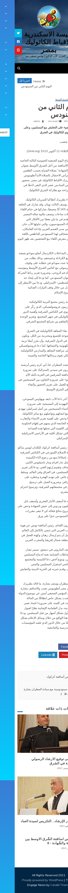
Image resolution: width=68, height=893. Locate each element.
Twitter (33, 647)
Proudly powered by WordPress (28, 880)
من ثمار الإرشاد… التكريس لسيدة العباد (34, 821)
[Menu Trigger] (60, 8)
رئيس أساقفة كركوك (44, 676)
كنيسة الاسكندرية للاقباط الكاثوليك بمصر (34, 42)
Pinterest (54, 655)
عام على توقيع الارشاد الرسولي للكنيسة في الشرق (40, 761)
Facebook (54, 647)
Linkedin (33, 655)
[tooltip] (3, 33)
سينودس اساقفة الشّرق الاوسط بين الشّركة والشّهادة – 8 (36, 841)
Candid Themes (46, 885)
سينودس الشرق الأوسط (52, 99)
